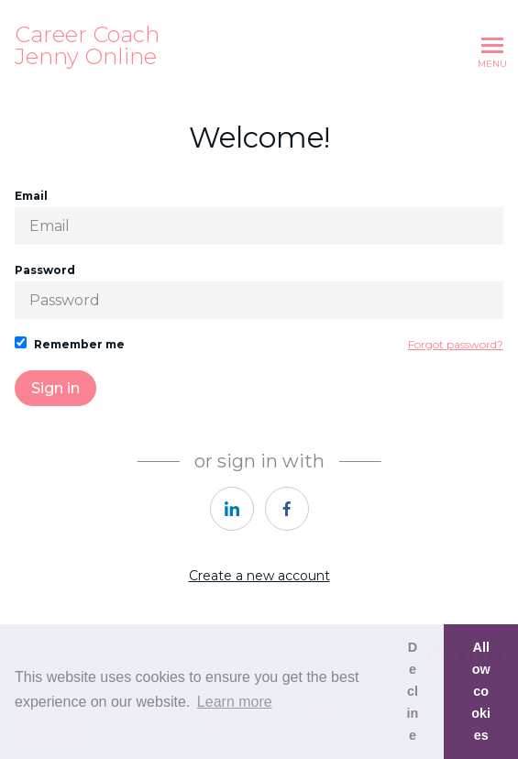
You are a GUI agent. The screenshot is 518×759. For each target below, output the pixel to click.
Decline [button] (413, 691)
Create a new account (259, 575)
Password (259, 291)
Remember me (70, 343)
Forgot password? (455, 344)
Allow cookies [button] (480, 691)
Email (259, 217)
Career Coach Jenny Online (87, 46)
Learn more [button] (234, 702)
